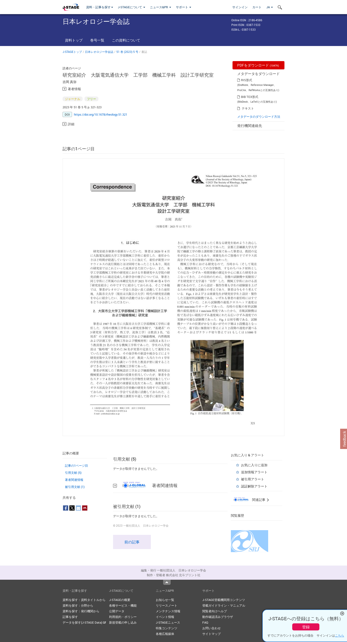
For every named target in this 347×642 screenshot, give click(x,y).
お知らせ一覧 (165, 600)
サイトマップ (211, 634)
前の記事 (132, 542)
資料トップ (74, 40)
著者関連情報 (74, 480)
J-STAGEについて (131, 7)
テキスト (248, 108)
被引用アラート (252, 479)
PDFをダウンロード (258, 65)
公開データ (116, 611)
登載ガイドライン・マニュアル (223, 605)
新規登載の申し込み (123, 622)
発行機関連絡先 (249, 125)
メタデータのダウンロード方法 (258, 116)
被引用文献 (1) (75, 487)
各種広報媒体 (165, 634)
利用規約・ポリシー (123, 617)
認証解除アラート (254, 486)
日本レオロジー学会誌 (99, 52)
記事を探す (70, 617)
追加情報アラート (254, 472)
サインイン (240, 7)
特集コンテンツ (166, 628)
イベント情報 (165, 617)
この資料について (126, 40)
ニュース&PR (160, 7)
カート (257, 7)
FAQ (205, 622)
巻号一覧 (97, 40)
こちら (339, 635)
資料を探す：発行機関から (81, 611)
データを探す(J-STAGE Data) (84, 622)
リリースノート (166, 605)
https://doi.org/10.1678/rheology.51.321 (100, 114)
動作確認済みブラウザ (217, 617)
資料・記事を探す (99, 7)
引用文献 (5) (73, 472)
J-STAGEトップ (72, 52)
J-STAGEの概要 (119, 600)
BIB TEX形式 (249, 97)
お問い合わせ (211, 628)
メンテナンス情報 (168, 611)
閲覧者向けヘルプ (214, 611)
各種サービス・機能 (123, 605)
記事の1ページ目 (76, 465)
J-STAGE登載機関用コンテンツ (223, 600)
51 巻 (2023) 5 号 (127, 52)
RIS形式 (246, 80)
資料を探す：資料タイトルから (84, 600)
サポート (183, 7)
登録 (306, 626)
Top (167, 582)
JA (269, 7)
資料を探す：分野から (78, 605)
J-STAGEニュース (168, 622)
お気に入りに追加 (254, 465)
